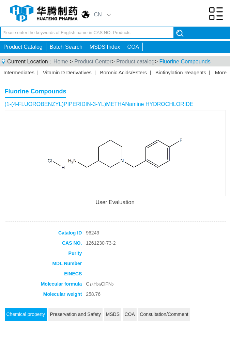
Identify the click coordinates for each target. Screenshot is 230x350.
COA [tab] (129, 314)
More (221, 72)
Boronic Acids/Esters (123, 72)
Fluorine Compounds (185, 61)
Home (60, 61)
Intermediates (18, 72)
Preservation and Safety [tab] (75, 314)
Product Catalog (23, 47)
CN (98, 14)
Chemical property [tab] (25, 314)
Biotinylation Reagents (180, 72)
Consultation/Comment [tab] (164, 314)
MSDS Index (105, 47)
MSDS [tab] (113, 314)
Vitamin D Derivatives (67, 72)
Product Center (92, 61)
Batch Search (66, 47)
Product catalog (135, 61)
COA (133, 47)
